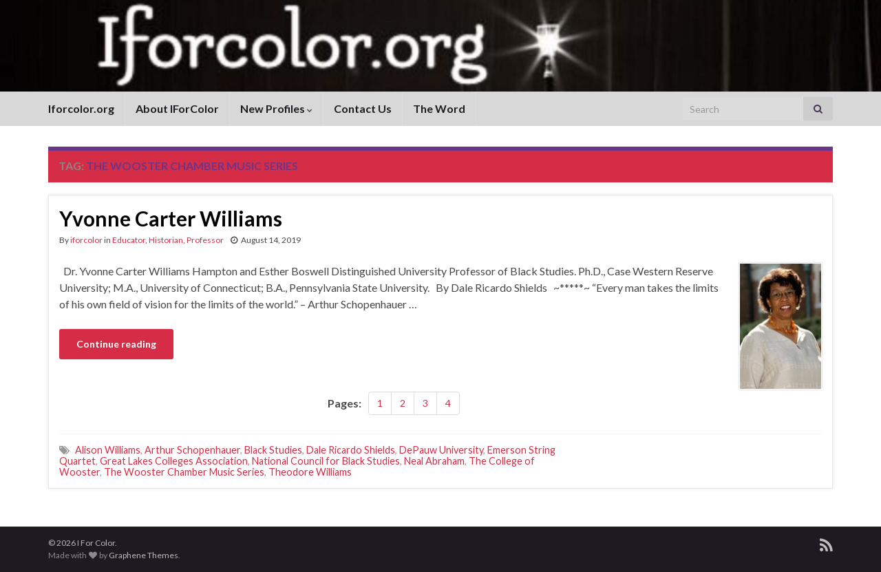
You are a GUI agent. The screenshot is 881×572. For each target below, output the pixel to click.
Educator (128, 240)
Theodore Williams (310, 472)
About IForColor (177, 108)
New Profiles (276, 108)
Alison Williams (107, 450)
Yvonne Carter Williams (170, 218)
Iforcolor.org (81, 108)
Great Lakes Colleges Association (174, 461)
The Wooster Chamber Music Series (184, 472)
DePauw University (441, 450)
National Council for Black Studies (326, 461)
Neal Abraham (434, 461)
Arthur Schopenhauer (192, 450)
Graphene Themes (143, 555)
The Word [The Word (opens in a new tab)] (439, 108)
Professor (205, 240)
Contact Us (363, 108)
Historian (166, 240)
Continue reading (116, 344)
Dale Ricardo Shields (350, 450)
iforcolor (86, 240)
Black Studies (273, 450)
